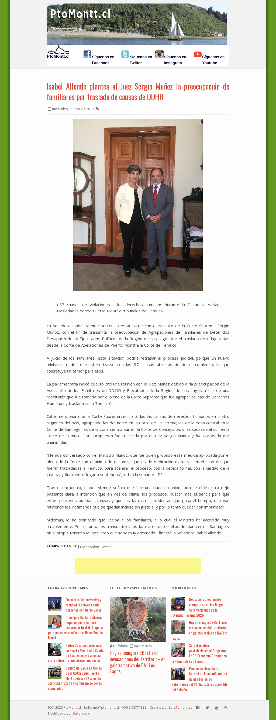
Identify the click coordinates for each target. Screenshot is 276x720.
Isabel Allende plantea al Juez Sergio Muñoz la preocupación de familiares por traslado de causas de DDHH (138, 91)
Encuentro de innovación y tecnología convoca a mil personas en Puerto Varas (83, 605)
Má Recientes (183, 587)
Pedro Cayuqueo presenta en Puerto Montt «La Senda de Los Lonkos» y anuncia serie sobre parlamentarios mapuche (76, 652)
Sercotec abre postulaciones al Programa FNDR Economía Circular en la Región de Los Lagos (199, 653)
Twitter (103, 546)
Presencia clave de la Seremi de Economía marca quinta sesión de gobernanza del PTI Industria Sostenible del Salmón (199, 679)
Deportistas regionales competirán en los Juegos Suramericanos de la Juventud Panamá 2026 (197, 607)
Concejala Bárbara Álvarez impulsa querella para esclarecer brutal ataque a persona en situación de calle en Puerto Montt (75, 627)
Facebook (86, 546)
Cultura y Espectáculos (133, 587)
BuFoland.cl (82, 713)
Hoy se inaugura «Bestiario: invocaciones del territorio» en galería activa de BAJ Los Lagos (137, 662)
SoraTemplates (180, 707)
